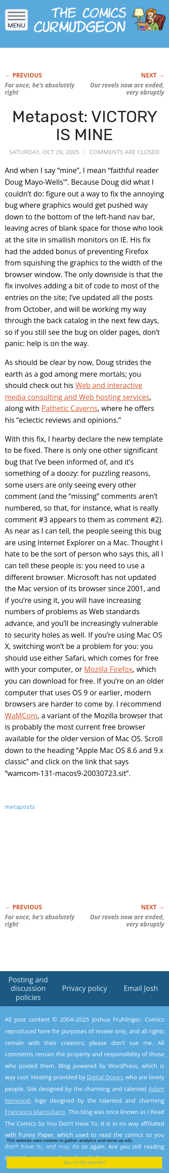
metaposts (20, 806)
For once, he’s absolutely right (40, 88)
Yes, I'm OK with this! (84, 1162)
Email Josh (140, 988)
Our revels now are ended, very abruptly (127, 88)
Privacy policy (84, 988)
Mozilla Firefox (108, 669)
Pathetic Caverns (69, 408)
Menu (16, 22)
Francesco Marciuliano (35, 1112)
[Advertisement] (77, 866)
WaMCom (21, 716)
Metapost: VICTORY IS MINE (84, 125)
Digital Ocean (104, 1077)
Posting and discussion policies (28, 988)
